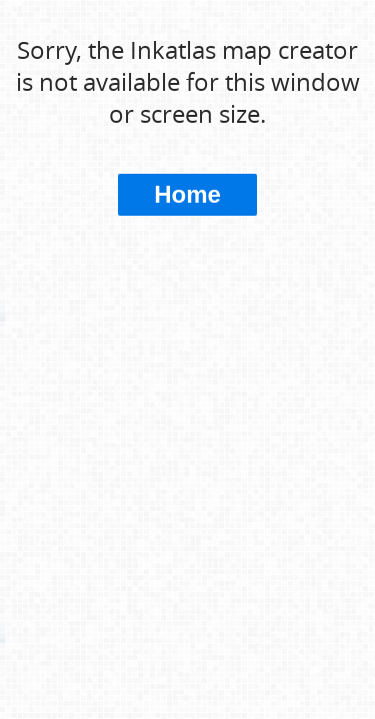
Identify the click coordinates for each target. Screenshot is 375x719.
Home (187, 194)
